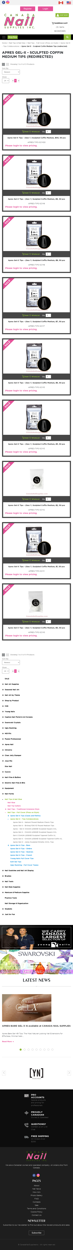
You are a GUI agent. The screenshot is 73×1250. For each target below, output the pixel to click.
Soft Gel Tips (15, 862)
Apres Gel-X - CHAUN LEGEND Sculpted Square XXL (35, 832)
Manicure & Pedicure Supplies (17, 892)
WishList (34, 132)
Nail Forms (9, 794)
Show (4, 77)
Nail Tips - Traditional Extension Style (23, 809)
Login (45, 8)
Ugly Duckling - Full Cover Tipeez (24, 865)
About (36, 1185)
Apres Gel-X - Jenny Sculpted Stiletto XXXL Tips (33, 842)
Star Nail (8, 766)
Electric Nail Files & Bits (15, 783)
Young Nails (10, 711)
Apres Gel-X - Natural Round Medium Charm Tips (33, 822)
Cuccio (8, 772)
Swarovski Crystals (13, 722)
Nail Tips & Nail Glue (17, 43)
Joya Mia (8, 761)
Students (8, 909)
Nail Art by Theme (12, 695)
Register (28, 8)
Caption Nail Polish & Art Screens (19, 717)
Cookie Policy (36, 1212)
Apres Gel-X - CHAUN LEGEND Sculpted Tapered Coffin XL (37, 839)
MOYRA (8, 733)
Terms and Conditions (36, 1208)
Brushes (8, 876)
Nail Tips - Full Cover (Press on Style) (43, 43)
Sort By (5, 68)
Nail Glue (11, 802)
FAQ (37, 1199)
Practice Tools (11, 898)
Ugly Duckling (10, 728)
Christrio (8, 750)
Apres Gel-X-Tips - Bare (20, 845)
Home (4, 43)
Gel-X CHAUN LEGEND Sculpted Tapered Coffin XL (34, 835)
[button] (21, 1050)
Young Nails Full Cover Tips (22, 858)
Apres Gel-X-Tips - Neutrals (21, 852)
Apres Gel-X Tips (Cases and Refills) (25, 816)
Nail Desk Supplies (12, 887)
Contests (36, 1202)
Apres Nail (9, 744)
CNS (6, 706)
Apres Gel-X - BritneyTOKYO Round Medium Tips (33, 825)
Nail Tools (9, 881)
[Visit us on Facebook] (34, 1175)
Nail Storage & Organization (16, 903)
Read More (7, 1041)
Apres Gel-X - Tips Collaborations (24, 819)
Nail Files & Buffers (13, 777)
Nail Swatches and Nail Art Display (19, 870)
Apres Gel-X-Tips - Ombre (21, 848)
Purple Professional (13, 739)
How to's (36, 1192)
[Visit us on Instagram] (39, 1175)
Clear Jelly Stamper (13, 755)
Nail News (36, 1189)
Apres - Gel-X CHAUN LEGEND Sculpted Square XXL (35, 829)
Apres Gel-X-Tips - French (21, 855)
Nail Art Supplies (12, 684)
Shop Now (12, 37)
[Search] (67, 37)
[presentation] (4, 1073)
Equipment (9, 788)
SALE (7, 679)
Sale (36, 1205)
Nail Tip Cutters (14, 806)
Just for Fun (10, 914)
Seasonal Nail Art (12, 690)
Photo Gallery (36, 1195)
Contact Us (36, 1215)
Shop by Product (12, 700)
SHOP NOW (36, 940)
